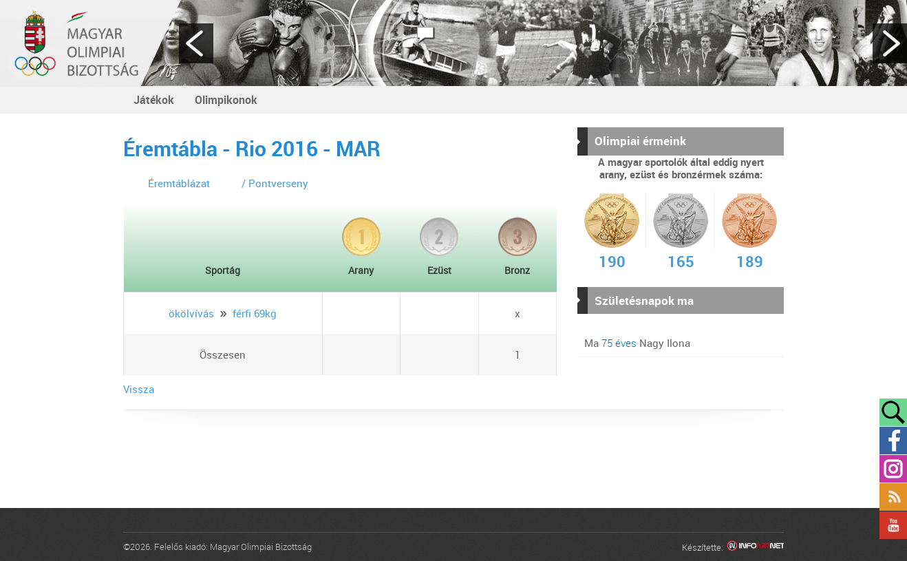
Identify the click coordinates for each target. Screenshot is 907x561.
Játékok (154, 99)
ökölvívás (191, 313)
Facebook (893, 440)
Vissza (138, 389)
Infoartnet (755, 547)
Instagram (893, 469)
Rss (893, 497)
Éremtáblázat (179, 183)
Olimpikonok (226, 99)
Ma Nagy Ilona (637, 343)
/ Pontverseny (275, 183)
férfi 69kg (255, 313)
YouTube (893, 525)
